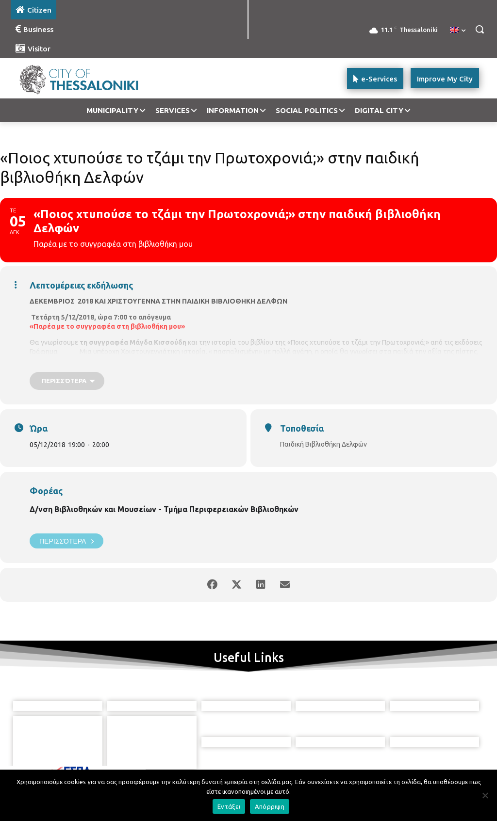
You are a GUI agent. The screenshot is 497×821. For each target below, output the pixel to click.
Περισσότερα (66, 541)
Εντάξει (228, 806)
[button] (479, 29)
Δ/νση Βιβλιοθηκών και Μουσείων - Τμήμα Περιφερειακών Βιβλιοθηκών (164, 509)
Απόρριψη (269, 806)
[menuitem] (457, 30)
